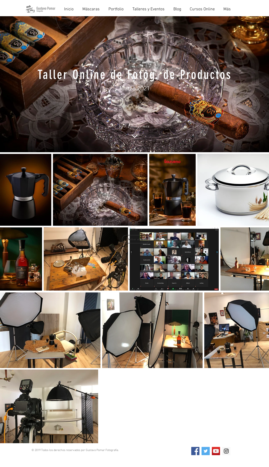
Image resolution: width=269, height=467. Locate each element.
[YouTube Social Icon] (216, 451)
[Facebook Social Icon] (195, 451)
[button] (149, 9)
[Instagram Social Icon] (226, 451)
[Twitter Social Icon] (206, 451)
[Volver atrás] (136, 239)
